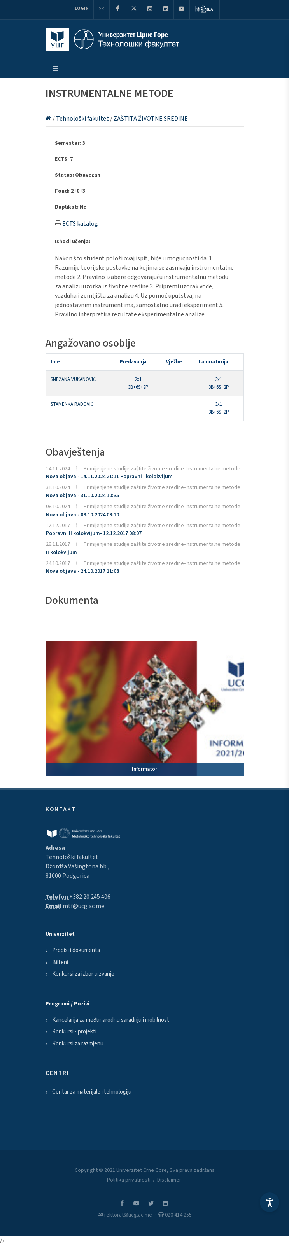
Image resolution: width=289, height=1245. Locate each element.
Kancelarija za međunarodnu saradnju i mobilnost (110, 1020)
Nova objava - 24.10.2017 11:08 (82, 571)
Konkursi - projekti (74, 1032)
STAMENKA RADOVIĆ (72, 404)
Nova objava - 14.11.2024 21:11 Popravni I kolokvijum (109, 476)
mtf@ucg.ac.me (83, 906)
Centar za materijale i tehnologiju (91, 1092)
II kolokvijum (61, 552)
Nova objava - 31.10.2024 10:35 (82, 496)
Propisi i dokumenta (76, 950)
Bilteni (60, 962)
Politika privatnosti (129, 1180)
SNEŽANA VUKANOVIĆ (73, 379)
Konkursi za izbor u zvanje (83, 974)
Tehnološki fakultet (83, 118)
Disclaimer (169, 1180)
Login (82, 8)
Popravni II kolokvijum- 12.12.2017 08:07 (94, 533)
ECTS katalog (80, 223)
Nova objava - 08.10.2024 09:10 (82, 515)
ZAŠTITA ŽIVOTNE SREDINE (151, 118)
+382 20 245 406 (89, 897)
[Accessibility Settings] (269, 1202)
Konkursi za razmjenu (77, 1044)
